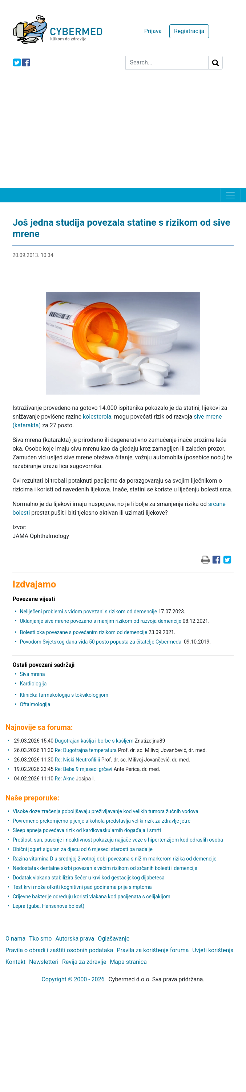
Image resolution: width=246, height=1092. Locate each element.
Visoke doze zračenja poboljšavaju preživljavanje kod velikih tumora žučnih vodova (105, 811)
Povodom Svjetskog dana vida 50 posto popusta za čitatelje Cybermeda (101, 642)
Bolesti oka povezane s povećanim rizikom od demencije (83, 632)
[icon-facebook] (26, 62)
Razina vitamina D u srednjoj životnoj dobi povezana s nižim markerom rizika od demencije (115, 859)
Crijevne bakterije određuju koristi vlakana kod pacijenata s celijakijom (91, 896)
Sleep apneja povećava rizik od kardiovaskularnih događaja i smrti (87, 830)
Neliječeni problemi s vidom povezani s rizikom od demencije (88, 611)
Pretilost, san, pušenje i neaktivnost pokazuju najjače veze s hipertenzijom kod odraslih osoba (118, 840)
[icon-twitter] (16, 62)
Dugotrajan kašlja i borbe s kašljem (94, 741)
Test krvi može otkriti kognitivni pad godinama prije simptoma (82, 887)
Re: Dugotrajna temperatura (86, 750)
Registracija (189, 31)
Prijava (153, 31)
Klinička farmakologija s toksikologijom (64, 695)
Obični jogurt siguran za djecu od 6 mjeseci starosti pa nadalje (83, 849)
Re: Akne (65, 779)
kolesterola (97, 416)
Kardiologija (33, 684)
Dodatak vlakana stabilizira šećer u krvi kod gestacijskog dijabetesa (89, 878)
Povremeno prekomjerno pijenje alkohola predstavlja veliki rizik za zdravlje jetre (101, 821)
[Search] (167, 63)
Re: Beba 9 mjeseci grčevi (84, 769)
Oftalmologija (35, 704)
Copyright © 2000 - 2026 (72, 979)
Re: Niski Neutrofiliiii (77, 760)
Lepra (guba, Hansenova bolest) (48, 906)
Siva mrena (32, 674)
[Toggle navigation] (230, 195)
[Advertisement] (123, 133)
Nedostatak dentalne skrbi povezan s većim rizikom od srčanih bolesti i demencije (105, 868)
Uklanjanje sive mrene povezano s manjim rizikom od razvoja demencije (100, 621)
